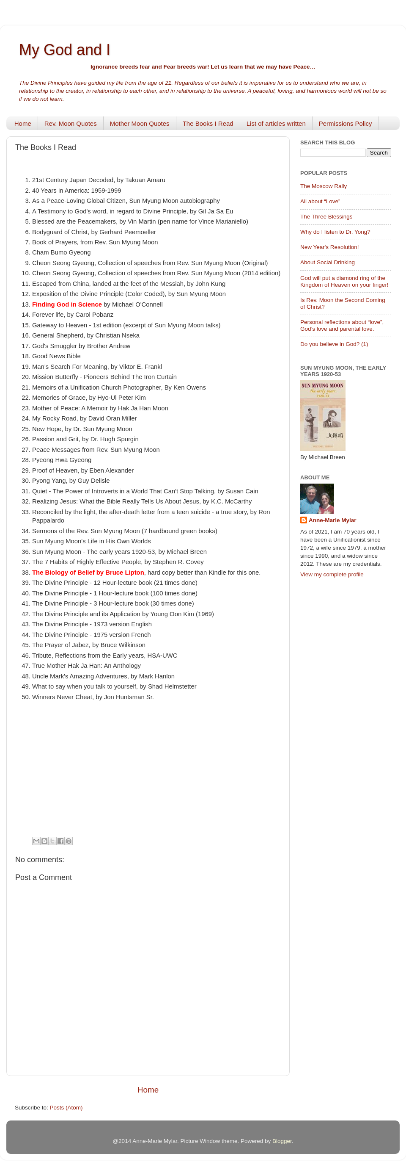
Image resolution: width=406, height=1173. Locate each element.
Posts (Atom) (66, 1107)
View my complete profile (332, 574)
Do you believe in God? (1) (334, 344)
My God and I (64, 49)
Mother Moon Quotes (140, 123)
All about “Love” (320, 201)
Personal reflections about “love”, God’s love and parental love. (342, 325)
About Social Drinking (327, 262)
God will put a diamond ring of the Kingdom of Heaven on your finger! (344, 281)
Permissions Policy (345, 123)
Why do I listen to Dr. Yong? (335, 232)
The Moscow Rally (323, 186)
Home (22, 123)
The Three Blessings (326, 216)
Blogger (282, 1141)
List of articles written (276, 123)
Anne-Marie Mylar (333, 520)
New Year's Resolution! (329, 247)
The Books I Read (208, 123)
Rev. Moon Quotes (70, 123)
